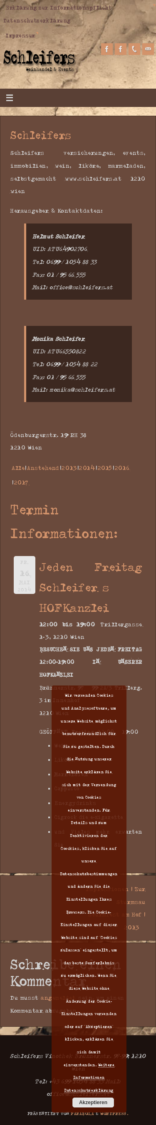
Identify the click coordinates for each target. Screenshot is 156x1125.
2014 (87, 467)
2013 (69, 467)
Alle (18, 467)
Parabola (82, 1113)
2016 (122, 467)
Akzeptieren (93, 1102)
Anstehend (43, 467)
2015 (105, 467)
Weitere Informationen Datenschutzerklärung (89, 1077)
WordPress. (114, 1113)
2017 (21, 482)
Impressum (21, 35)
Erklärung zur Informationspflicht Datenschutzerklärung (57, 14)
